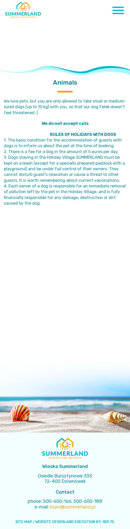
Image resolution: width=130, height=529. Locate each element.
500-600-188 (87, 501)
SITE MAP (23, 522)
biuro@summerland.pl (72, 507)
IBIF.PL (109, 522)
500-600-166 (57, 501)
